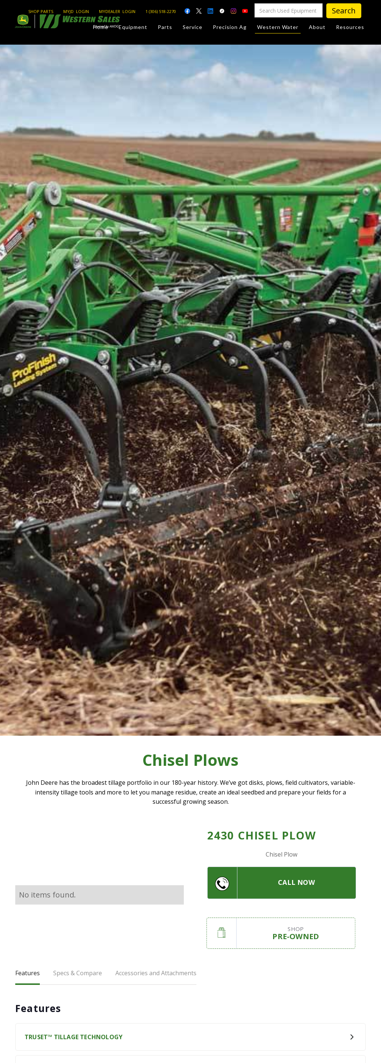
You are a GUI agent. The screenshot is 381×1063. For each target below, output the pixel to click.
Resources (350, 27)
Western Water (278, 28)
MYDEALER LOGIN (117, 11)
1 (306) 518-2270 (160, 11)
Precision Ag (230, 27)
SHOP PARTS (40, 11)
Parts (165, 27)
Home (100, 27)
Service (192, 27)
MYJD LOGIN (76, 11)
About (317, 27)
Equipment (133, 27)
